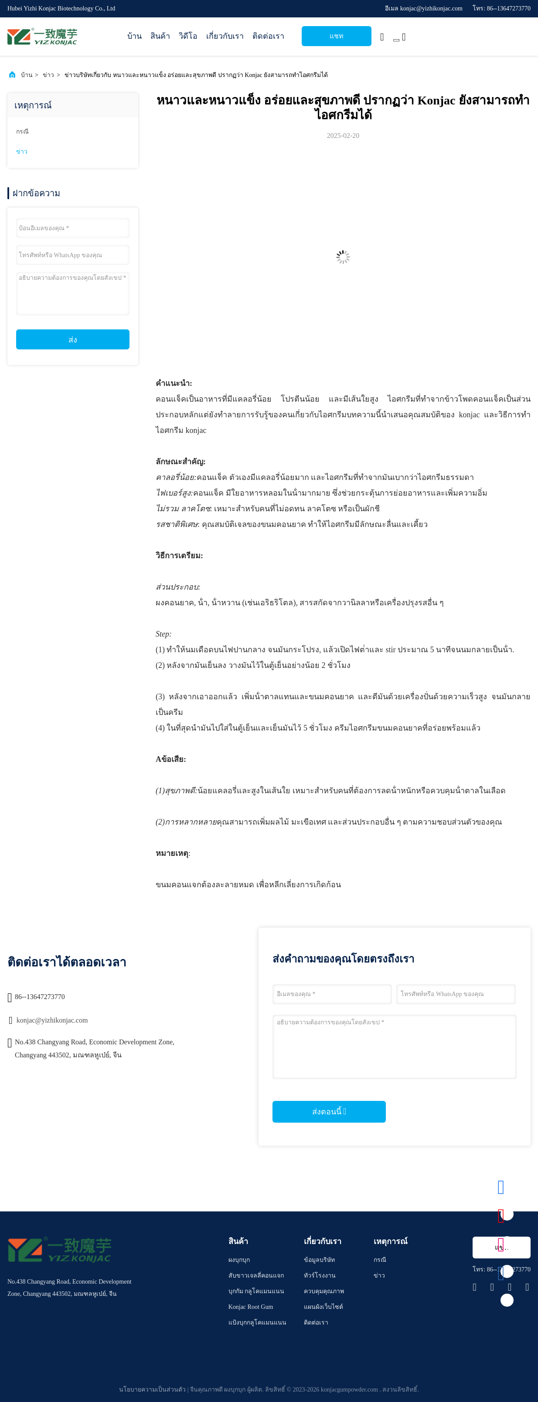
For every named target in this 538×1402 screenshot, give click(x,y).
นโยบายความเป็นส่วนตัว (152, 1389)
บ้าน (134, 36)
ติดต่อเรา (268, 36)
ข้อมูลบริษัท (319, 1260)
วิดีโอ (188, 36)
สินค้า (160, 36)
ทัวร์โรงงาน (320, 1275)
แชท (337, 36)
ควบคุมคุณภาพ (324, 1291)
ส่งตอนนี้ (329, 1111)
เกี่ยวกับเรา (225, 36)
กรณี (22, 131)
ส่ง (72, 339)
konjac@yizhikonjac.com (52, 1020)
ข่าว (48, 75)
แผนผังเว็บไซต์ (323, 1307)
